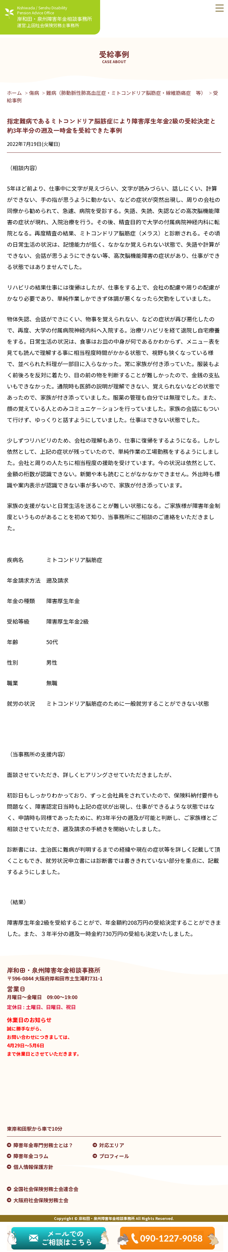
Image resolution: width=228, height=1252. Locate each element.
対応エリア (111, 1145)
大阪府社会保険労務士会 (40, 1200)
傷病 (34, 92)
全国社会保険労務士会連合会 (45, 1188)
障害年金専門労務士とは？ (43, 1145)
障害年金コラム (30, 1156)
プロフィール (114, 1156)
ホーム (14, 92)
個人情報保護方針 (33, 1167)
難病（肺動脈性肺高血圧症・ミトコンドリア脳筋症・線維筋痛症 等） (126, 92)
